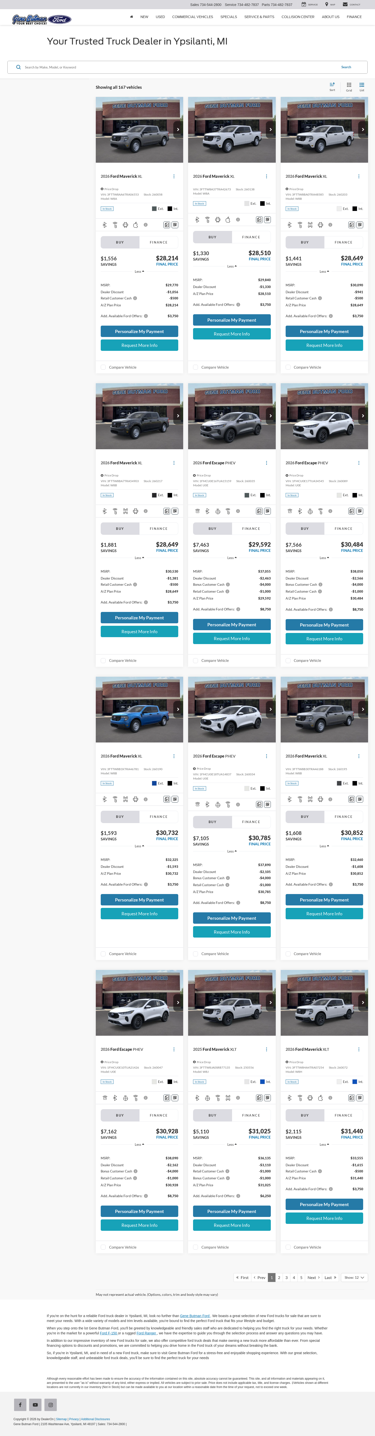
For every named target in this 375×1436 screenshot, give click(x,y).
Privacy (74, 1419)
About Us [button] (330, 17)
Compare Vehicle (123, 367)
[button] (178, 129)
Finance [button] (354, 17)
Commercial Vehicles (192, 17)
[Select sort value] (333, 87)
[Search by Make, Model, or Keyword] (180, 67)
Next (313, 1277)
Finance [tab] (159, 242)
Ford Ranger (147, 1333)
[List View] (362, 87)
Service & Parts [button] (259, 17)
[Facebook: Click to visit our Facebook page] (21, 1405)
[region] (139, 300)
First (242, 1277)
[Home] (131, 17)
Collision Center (298, 17)
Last (330, 1277)
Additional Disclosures (95, 1419)
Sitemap (61, 1419)
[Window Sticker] (175, 225)
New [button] (144, 17)
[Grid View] (348, 87)
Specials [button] (228, 17)
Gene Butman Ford (195, 1316)
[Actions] (174, 176)
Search (346, 67)
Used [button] (160, 17)
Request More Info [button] (139, 345)
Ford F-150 (109, 1333)
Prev (259, 1277)
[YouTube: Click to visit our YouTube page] (36, 1405)
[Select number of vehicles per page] (354, 1277)
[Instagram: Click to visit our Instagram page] (51, 1405)
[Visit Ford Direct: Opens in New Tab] (128, 1424)
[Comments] (166, 225)
